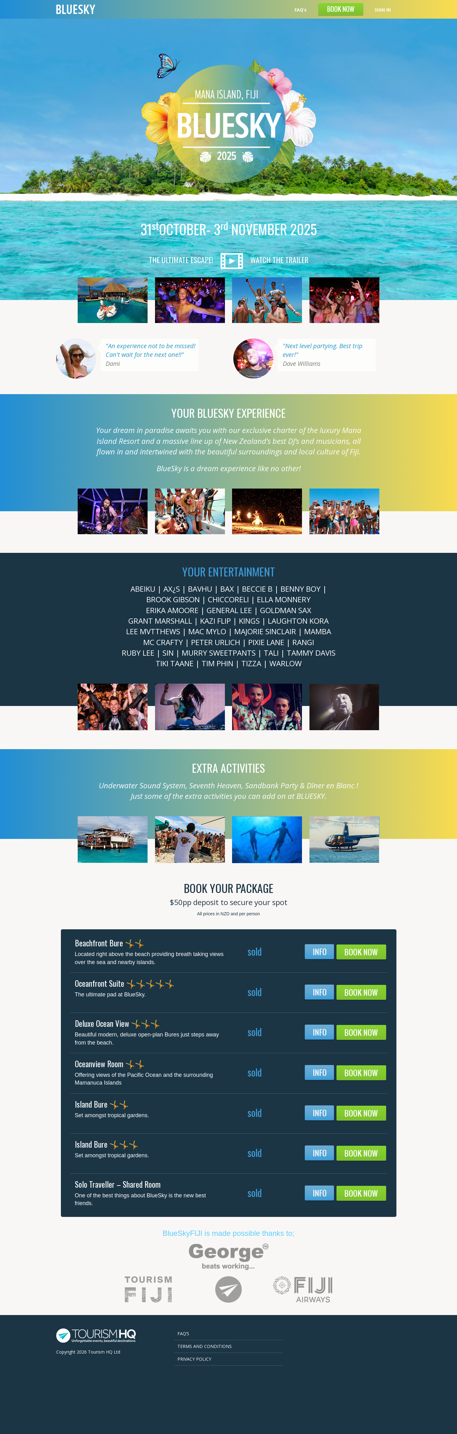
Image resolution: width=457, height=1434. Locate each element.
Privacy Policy (194, 1359)
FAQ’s (301, 10)
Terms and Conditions (204, 1346)
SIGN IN (383, 10)
